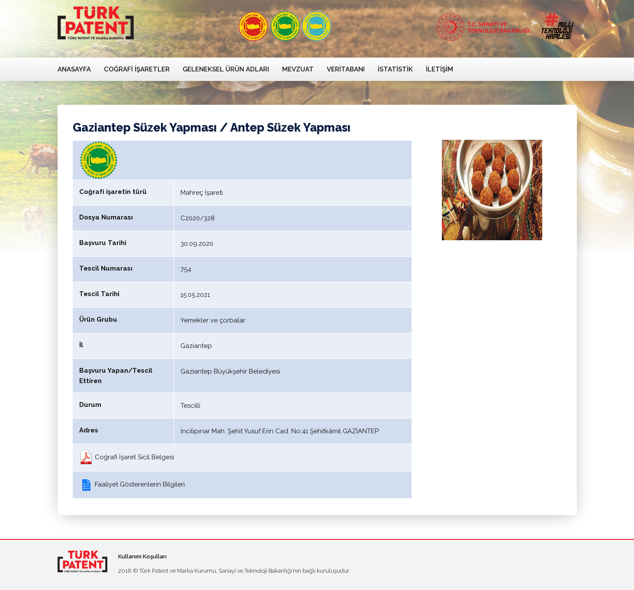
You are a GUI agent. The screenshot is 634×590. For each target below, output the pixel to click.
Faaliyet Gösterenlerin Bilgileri (132, 484)
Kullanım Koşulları (142, 556)
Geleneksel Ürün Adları (226, 69)
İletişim (439, 69)
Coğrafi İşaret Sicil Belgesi (126, 457)
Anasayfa (74, 69)
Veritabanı (346, 69)
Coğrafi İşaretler (137, 69)
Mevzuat (298, 69)
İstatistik (395, 69)
